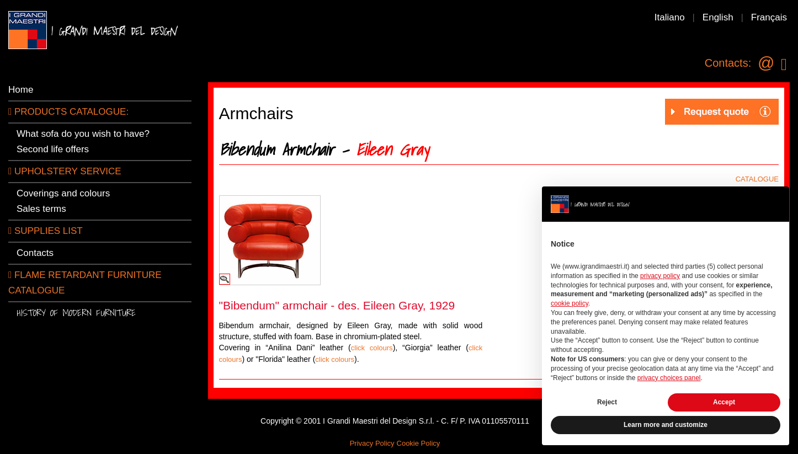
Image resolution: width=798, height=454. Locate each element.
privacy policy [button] (660, 276)
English (718, 17)
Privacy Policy (372, 443)
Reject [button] (607, 402)
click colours (372, 348)
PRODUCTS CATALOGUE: (68, 111)
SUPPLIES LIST (45, 231)
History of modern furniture (76, 312)
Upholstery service (64, 171)
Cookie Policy (418, 443)
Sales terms (41, 209)
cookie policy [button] (569, 303)
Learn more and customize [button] (665, 425)
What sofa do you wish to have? (83, 134)
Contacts (35, 253)
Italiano (670, 17)
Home (20, 89)
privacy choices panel (669, 378)
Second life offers (53, 149)
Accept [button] (724, 402)
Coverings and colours (63, 193)
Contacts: (728, 63)
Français (769, 17)
